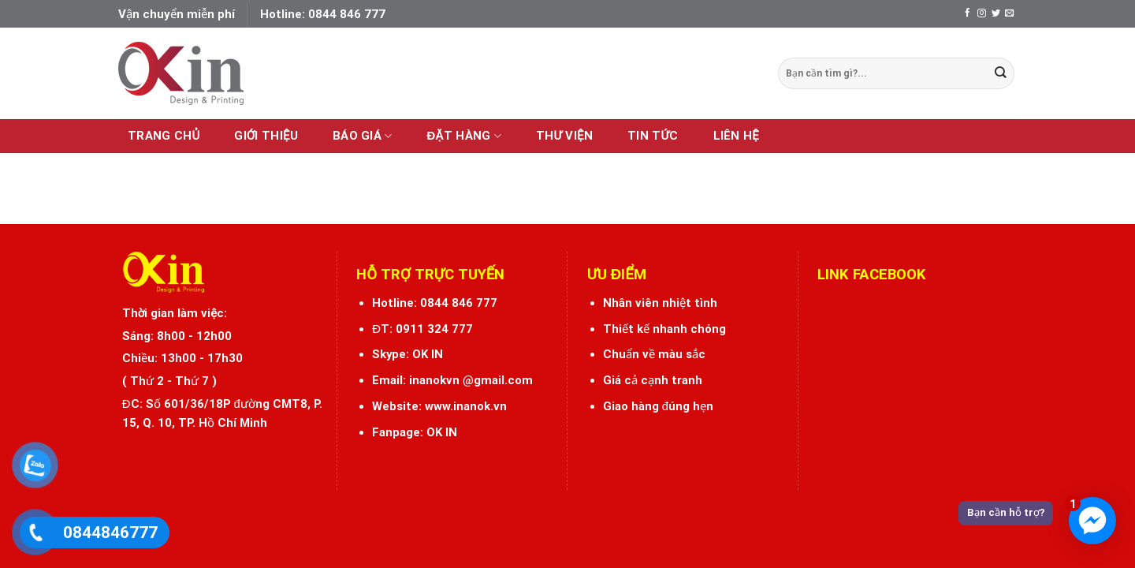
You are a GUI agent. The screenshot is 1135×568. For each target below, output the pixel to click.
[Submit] (1001, 73)
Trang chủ (163, 136)
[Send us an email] (1009, 13)
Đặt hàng (464, 136)
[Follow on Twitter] (996, 13)
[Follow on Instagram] (981, 13)
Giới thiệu (266, 136)
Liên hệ (736, 136)
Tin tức (652, 136)
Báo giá (363, 136)
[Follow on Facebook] (967, 13)
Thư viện (564, 136)
